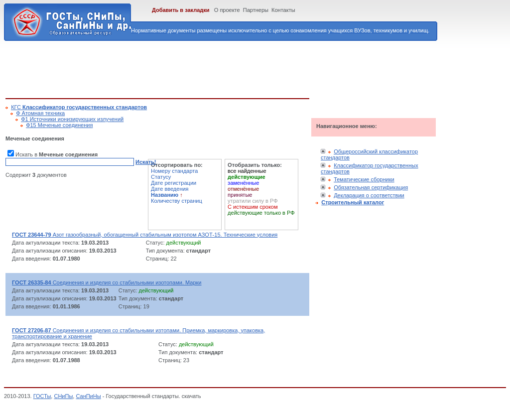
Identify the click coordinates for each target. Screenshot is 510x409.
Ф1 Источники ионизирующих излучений (72, 119)
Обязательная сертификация (371, 187)
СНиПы (63, 396)
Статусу (161, 177)
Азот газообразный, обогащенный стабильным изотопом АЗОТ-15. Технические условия (144, 235)
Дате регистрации (173, 183)
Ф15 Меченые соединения (59, 125)
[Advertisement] (186, 67)
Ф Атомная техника (40, 113)
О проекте (227, 10)
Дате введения (170, 189)
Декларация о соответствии (369, 195)
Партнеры (255, 10)
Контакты (283, 10)
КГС (79, 107)
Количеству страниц (176, 201)
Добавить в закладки (181, 10)
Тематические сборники (364, 179)
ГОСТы (42, 396)
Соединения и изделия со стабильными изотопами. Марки (106, 282)
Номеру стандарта (174, 171)
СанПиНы (88, 396)
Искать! (145, 162)
